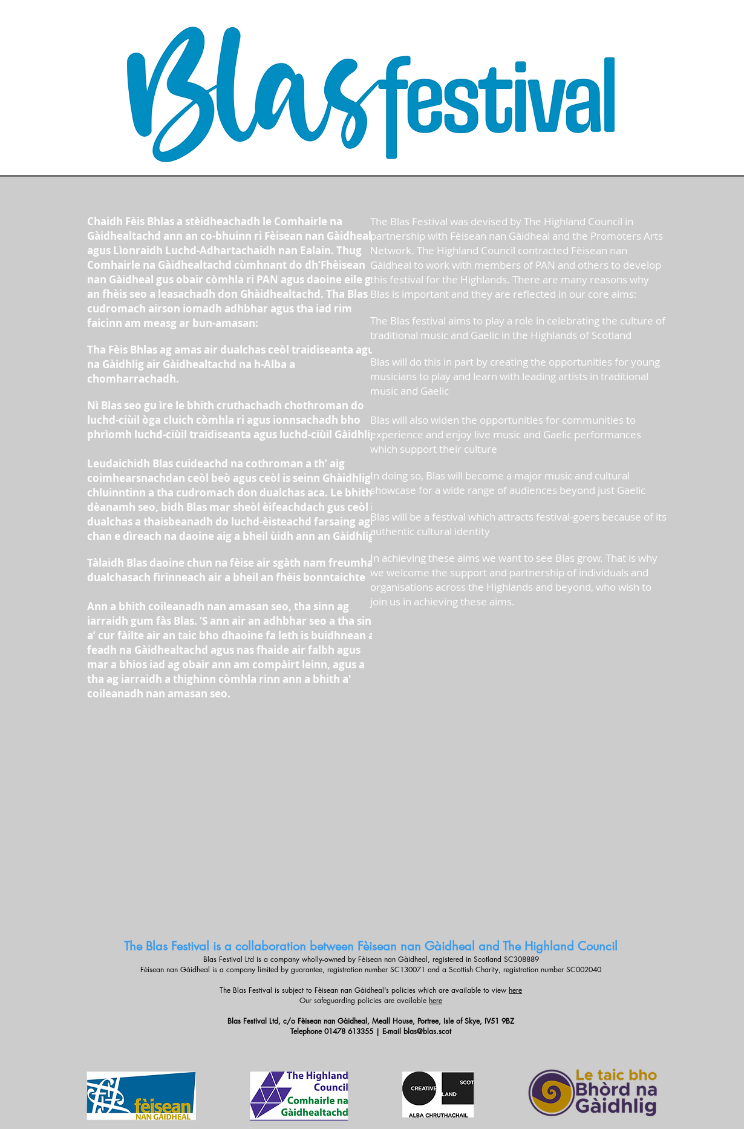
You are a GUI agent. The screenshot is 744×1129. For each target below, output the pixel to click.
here (515, 990)
